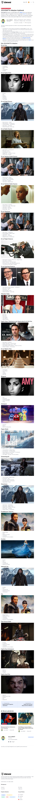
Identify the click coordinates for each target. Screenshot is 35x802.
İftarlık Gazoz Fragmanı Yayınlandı (8, 705)
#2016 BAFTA (16, 20)
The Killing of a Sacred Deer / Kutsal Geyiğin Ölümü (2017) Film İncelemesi (25, 728)
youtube (20, 799)
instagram (20, 794)
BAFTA (24, 13)
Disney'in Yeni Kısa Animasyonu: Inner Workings (8, 727)
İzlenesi (5, 781)
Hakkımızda (20, 788)
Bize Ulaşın (20, 787)
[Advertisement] (17, 759)
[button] (31, 2)
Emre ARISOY (10, 20)
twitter (20, 797)
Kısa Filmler (4, 723)
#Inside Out (29, 19)
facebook (20, 796)
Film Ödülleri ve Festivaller (6, 8)
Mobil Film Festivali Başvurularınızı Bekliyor (27, 705)
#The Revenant (20, 19)
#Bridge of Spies (22, 20)
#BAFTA (15, 19)
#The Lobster (28, 20)
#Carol (25, 19)
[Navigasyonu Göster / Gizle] (25, 2)
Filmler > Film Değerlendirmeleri (24, 723)
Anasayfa (2, 787)
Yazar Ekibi (3, 788)
